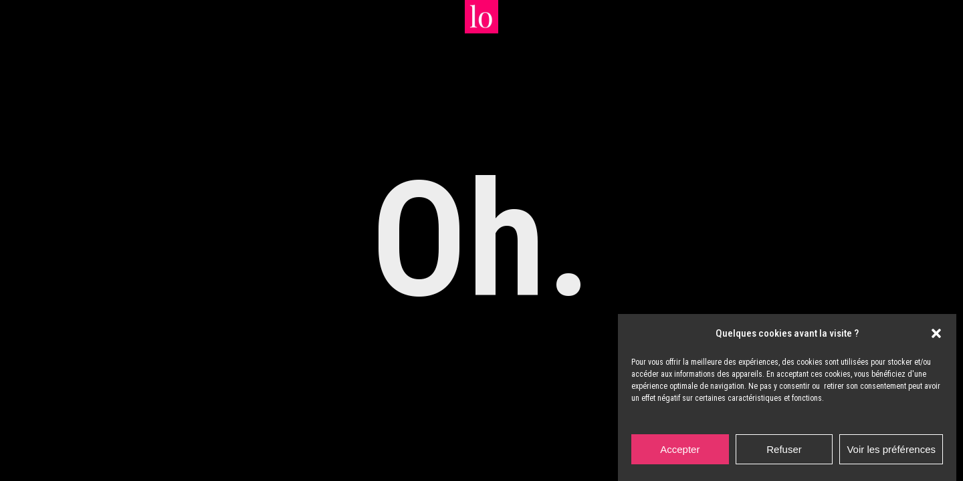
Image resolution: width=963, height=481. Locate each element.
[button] (936, 333)
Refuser (784, 449)
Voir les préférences (891, 449)
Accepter (680, 449)
